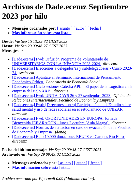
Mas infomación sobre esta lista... (41, 167)
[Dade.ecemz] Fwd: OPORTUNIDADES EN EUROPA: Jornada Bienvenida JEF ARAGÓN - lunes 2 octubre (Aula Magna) (64, 120)
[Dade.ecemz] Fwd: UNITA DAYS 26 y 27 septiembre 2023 (61, 95)
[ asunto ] (64, 28)
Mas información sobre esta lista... (41, 33)
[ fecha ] (94, 28)
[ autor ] (80, 28)
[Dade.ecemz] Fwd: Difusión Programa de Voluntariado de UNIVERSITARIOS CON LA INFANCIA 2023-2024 (60, 61)
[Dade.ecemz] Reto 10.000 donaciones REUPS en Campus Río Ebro (68, 136)
